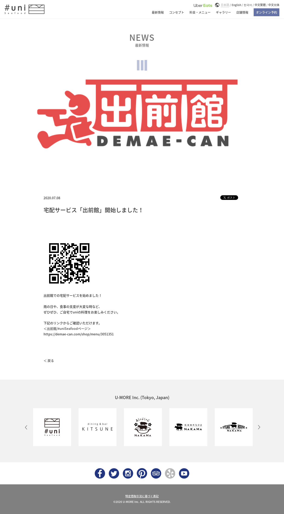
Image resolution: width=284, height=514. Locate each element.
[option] (51, 427)
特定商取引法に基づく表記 (142, 496)
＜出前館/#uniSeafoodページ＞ (67, 328)
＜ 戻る (49, 360)
